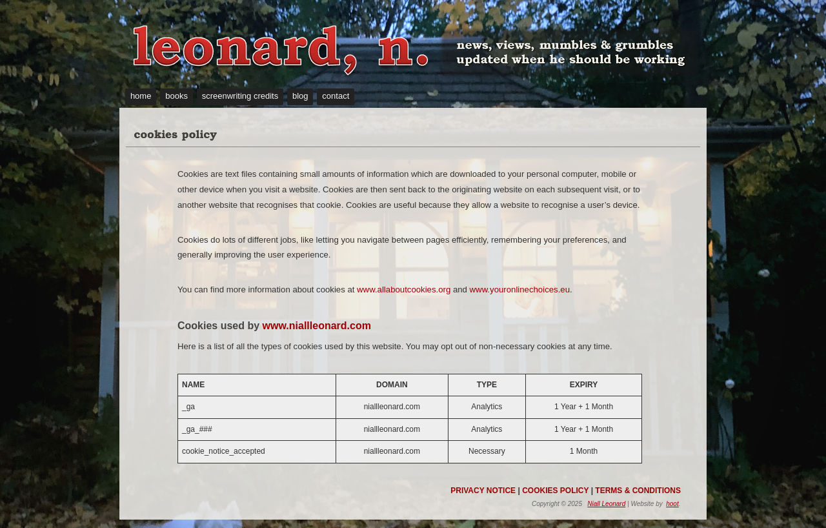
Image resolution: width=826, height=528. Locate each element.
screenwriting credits (240, 96)
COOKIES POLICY (555, 490)
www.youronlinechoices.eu (520, 289)
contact (335, 96)
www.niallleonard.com (317, 325)
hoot (672, 503)
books (176, 96)
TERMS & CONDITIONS (638, 490)
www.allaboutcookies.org (403, 289)
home (141, 96)
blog (300, 96)
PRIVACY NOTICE (483, 490)
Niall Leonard (606, 503)
